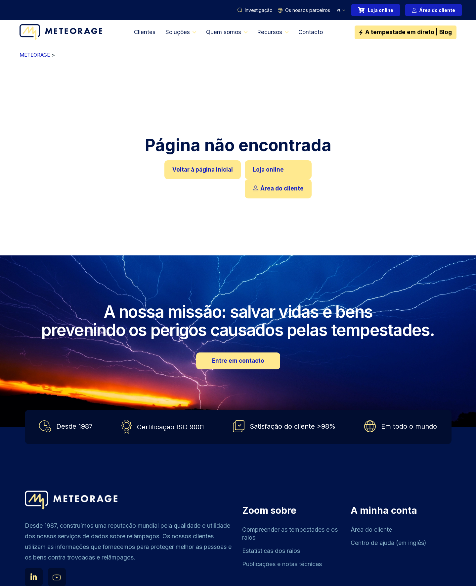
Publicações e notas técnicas (282, 563)
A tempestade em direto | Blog (408, 32)
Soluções (177, 32)
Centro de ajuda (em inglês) (388, 542)
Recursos (269, 32)
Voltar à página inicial (202, 169)
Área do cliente (437, 10)
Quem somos (223, 32)
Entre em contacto (238, 360)
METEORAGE (35, 55)
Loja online (380, 10)
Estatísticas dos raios (271, 550)
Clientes (144, 32)
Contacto (310, 32)
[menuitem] (340, 10)
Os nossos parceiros (307, 10)
